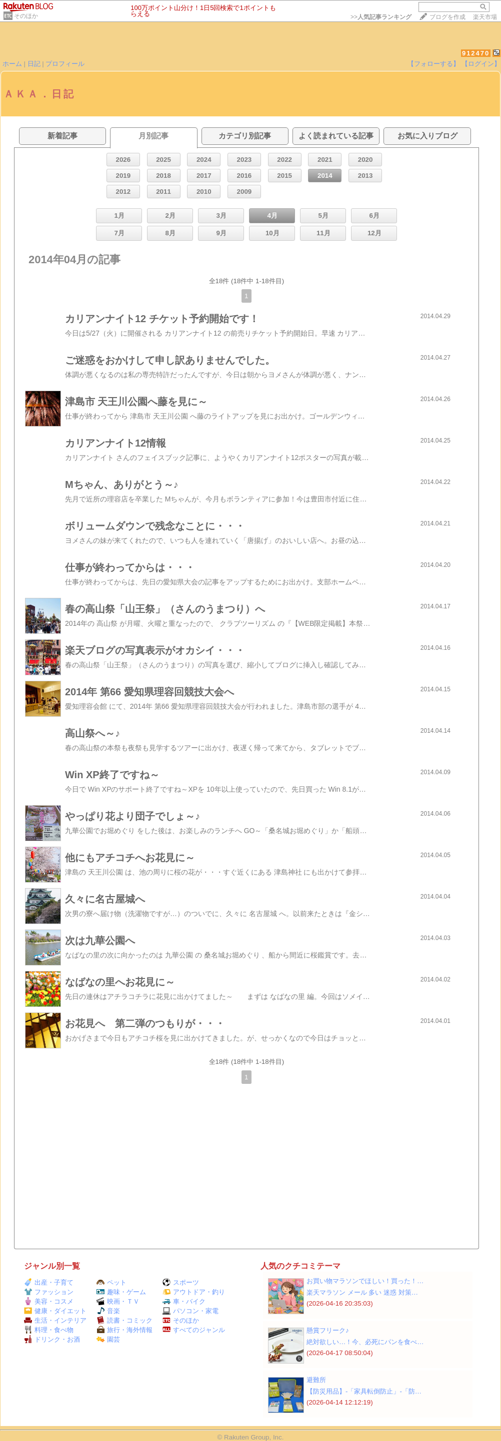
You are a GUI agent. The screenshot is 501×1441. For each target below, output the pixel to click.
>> (381, 16)
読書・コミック (124, 1320)
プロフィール (65, 63)
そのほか (26, 15)
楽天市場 (485, 16)
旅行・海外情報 (124, 1330)
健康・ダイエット (55, 1311)
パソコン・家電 (190, 1311)
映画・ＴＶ (118, 1301)
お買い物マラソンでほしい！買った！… (365, 1281)
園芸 (108, 1339)
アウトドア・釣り (193, 1292)
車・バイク (184, 1301)
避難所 (316, 1380)
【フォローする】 (434, 63)
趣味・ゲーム (121, 1292)
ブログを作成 (448, 16)
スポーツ (180, 1282)
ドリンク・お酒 (52, 1339)
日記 (34, 63)
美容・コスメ (49, 1301)
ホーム (12, 63)
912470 (476, 53)
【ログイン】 (481, 63)
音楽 (108, 1311)
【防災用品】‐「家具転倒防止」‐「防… (364, 1391)
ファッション (49, 1292)
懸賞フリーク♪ (327, 1330)
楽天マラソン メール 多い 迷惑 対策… (362, 1292)
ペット (111, 1282)
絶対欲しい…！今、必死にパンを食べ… (365, 1342)
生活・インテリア (55, 1320)
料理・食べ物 (49, 1330)
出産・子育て (49, 1282)
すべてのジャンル (193, 1330)
